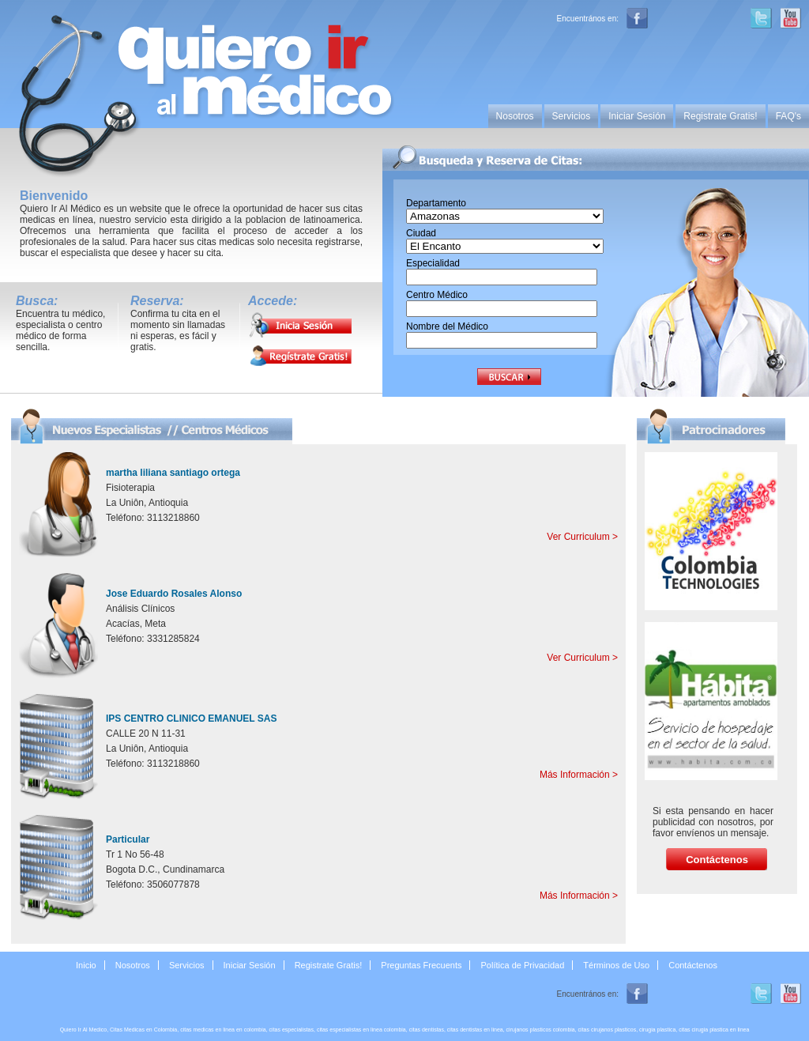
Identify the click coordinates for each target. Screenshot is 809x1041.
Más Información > (579, 774)
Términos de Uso (616, 965)
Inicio (86, 965)
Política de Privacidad (523, 965)
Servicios (571, 116)
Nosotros (515, 116)
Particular (127, 839)
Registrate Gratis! (720, 116)
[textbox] (501, 277)
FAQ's (788, 116)
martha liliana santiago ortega (173, 472)
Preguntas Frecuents (421, 965)
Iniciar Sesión (636, 116)
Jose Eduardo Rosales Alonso (174, 593)
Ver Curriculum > (582, 536)
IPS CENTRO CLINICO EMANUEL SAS (191, 718)
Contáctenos (692, 965)
